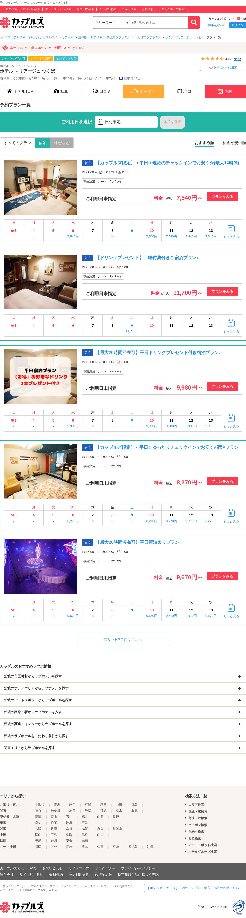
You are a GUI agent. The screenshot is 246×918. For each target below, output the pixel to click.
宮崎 (116, 847)
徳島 (38, 840)
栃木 (119, 811)
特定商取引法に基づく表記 (138, 875)
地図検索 (147, 9)
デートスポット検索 (58, 9)
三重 (85, 823)
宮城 (88, 805)
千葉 (88, 811)
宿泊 (43, 143)
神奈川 (55, 811)
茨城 (103, 811)
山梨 (100, 817)
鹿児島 (133, 847)
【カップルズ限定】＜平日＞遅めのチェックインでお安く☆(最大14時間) (167, 162)
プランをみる (222, 197)
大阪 (38, 828)
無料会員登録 (216, 25)
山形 (119, 805)
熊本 (85, 847)
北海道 (40, 805)
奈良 (100, 828)
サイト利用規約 (31, 875)
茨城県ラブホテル (118, 37)
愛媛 (69, 840)
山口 (100, 835)
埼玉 (72, 811)
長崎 (69, 847)
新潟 (38, 817)
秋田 (103, 805)
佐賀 (100, 847)
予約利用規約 (79, 875)
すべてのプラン (17, 143)
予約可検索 (129, 9)
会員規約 (56, 875)
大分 (54, 847)
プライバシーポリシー (138, 868)
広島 (54, 835)
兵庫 (54, 828)
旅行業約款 (103, 875)
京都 (69, 828)
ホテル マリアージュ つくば (183, 37)
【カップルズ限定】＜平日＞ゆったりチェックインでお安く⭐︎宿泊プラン (166, 447)
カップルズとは (12, 868)
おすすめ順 (204, 143)
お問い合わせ (52, 868)
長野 (116, 817)
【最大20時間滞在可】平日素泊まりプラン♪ (138, 542)
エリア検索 (10, 9)
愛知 (38, 823)
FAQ (33, 868)
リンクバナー (105, 868)
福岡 (38, 847)
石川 (69, 817)
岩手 (72, 805)
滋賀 (85, 828)
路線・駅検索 (31, 9)
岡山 (38, 835)
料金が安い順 (234, 143)
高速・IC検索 (85, 9)
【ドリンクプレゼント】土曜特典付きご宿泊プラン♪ (147, 257)
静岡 (54, 823)
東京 (38, 811)
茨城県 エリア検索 (90, 37)
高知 (85, 840)
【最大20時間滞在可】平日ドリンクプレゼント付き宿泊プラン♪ (158, 352)
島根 (85, 835)
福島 (134, 805)
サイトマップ (79, 868)
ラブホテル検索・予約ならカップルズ (30, 37)
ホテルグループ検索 (171, 9)
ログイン (238, 25)
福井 (85, 817)
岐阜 (69, 823)
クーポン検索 (108, 9)
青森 (57, 805)
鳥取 (69, 835)
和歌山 (117, 828)
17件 (237, 59)
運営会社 (7, 875)
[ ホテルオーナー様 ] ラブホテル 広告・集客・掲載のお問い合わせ (195, 888)
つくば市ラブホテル (148, 37)
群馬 (134, 811)
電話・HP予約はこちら (123, 639)
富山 (54, 817)
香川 (54, 840)
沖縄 (150, 847)
